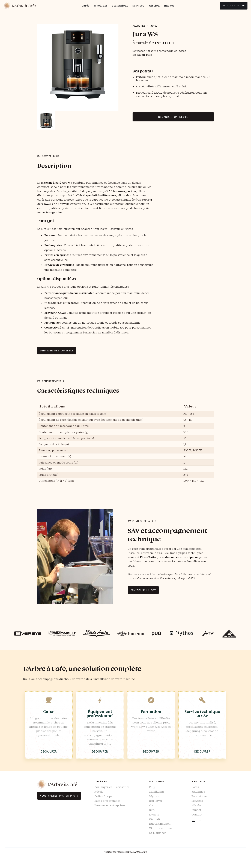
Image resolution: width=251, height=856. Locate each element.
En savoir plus (142, 55)
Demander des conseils (56, 350)
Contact (197, 814)
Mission (154, 5)
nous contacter (234, 5)
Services (138, 5)
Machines (100, 5)
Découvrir (49, 751)
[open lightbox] (77, 67)
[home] (20, 5)
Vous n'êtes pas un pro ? (59, 795)
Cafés (85, 5)
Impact (169, 5)
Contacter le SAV (143, 590)
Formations (120, 5)
